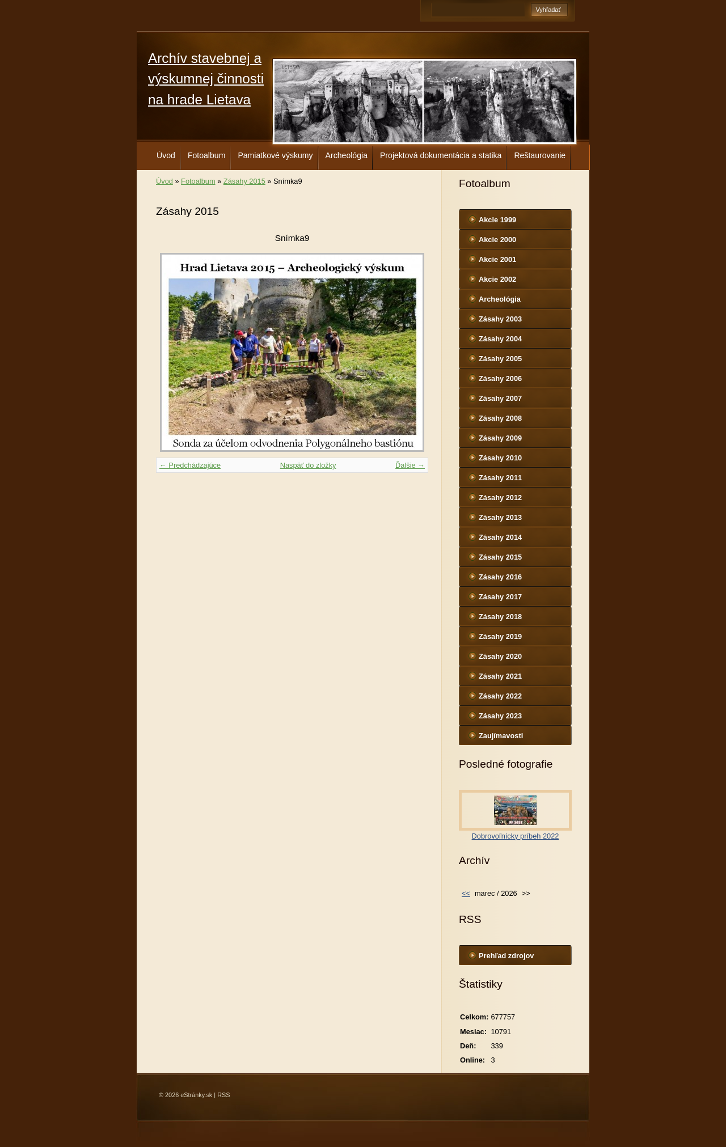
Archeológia (347, 155)
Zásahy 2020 (500, 656)
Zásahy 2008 (500, 418)
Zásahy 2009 (500, 438)
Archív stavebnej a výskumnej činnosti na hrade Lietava (206, 78)
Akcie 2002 (497, 279)
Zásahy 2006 (500, 378)
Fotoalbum (207, 155)
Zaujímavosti (501, 735)
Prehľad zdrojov (506, 955)
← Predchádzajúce (190, 465)
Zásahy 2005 (500, 358)
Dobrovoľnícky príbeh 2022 (515, 836)
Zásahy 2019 (500, 636)
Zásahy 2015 (244, 181)
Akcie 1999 (497, 219)
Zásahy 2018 (500, 616)
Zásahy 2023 (500, 716)
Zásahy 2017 (500, 596)
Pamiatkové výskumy (275, 155)
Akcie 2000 (497, 239)
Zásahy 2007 (500, 398)
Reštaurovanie (539, 155)
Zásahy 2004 (500, 339)
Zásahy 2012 (500, 497)
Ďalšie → (410, 465)
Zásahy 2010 (500, 458)
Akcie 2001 (497, 259)
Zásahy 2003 (500, 319)
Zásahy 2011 (500, 477)
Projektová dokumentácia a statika (440, 155)
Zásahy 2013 (500, 517)
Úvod (166, 155)
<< (466, 893)
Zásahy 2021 (500, 676)
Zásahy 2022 (500, 696)
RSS (223, 1094)
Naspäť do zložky (308, 465)
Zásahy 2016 (500, 577)
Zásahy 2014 (500, 537)
